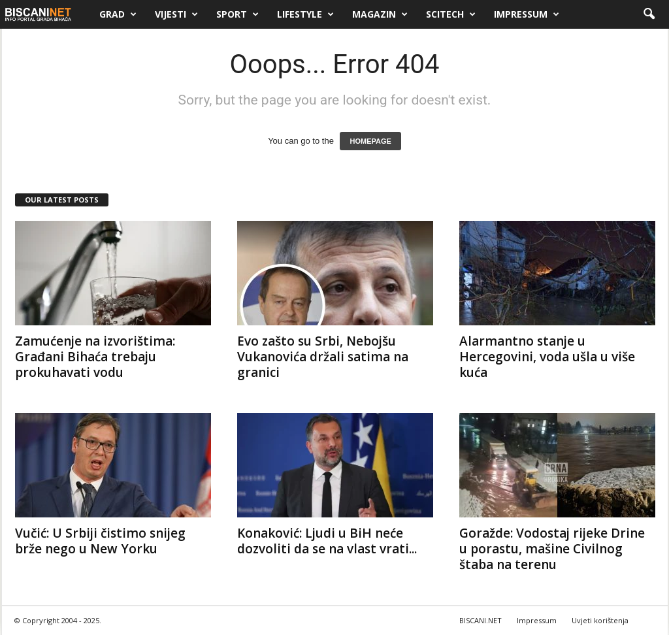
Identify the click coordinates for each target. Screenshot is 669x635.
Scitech (451, 14)
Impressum (526, 14)
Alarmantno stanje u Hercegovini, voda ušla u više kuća (547, 357)
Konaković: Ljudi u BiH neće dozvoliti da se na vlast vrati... (327, 541)
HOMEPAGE (370, 141)
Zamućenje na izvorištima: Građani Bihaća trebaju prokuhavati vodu (95, 357)
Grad (118, 14)
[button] (648, 14)
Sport (237, 14)
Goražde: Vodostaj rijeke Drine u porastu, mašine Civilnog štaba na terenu (552, 549)
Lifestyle (305, 14)
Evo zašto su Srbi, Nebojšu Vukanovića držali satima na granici (322, 357)
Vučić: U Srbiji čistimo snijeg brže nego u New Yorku (100, 541)
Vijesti (176, 14)
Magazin (380, 14)
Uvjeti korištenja (600, 620)
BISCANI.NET (480, 620)
